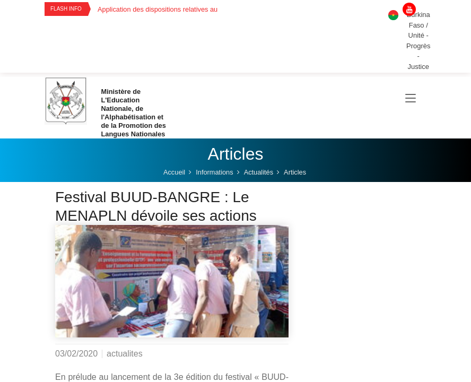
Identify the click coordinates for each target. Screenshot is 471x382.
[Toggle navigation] (410, 98)
